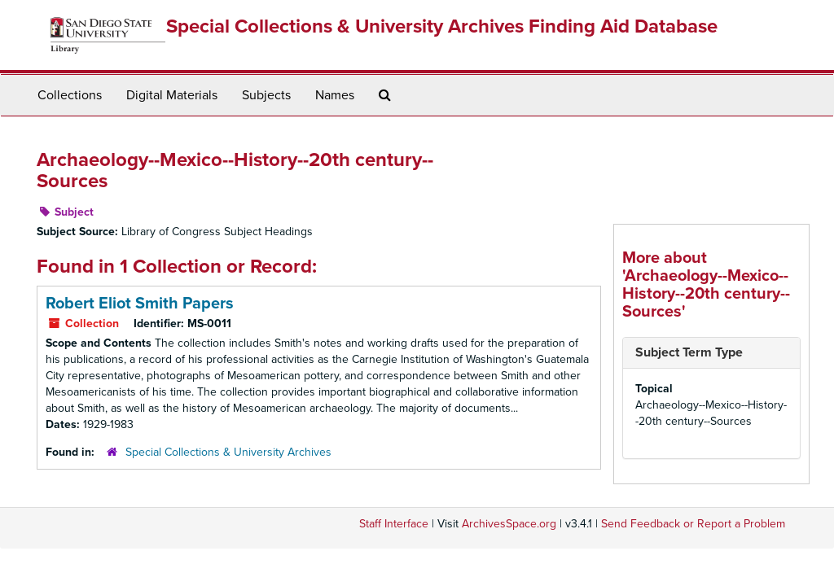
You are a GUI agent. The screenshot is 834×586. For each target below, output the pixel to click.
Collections (69, 95)
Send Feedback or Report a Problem (693, 524)
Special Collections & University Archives (228, 452)
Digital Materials (171, 95)
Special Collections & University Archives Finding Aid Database (442, 26)
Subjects (266, 95)
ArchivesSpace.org (509, 524)
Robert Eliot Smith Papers (140, 303)
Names (334, 95)
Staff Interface (393, 524)
